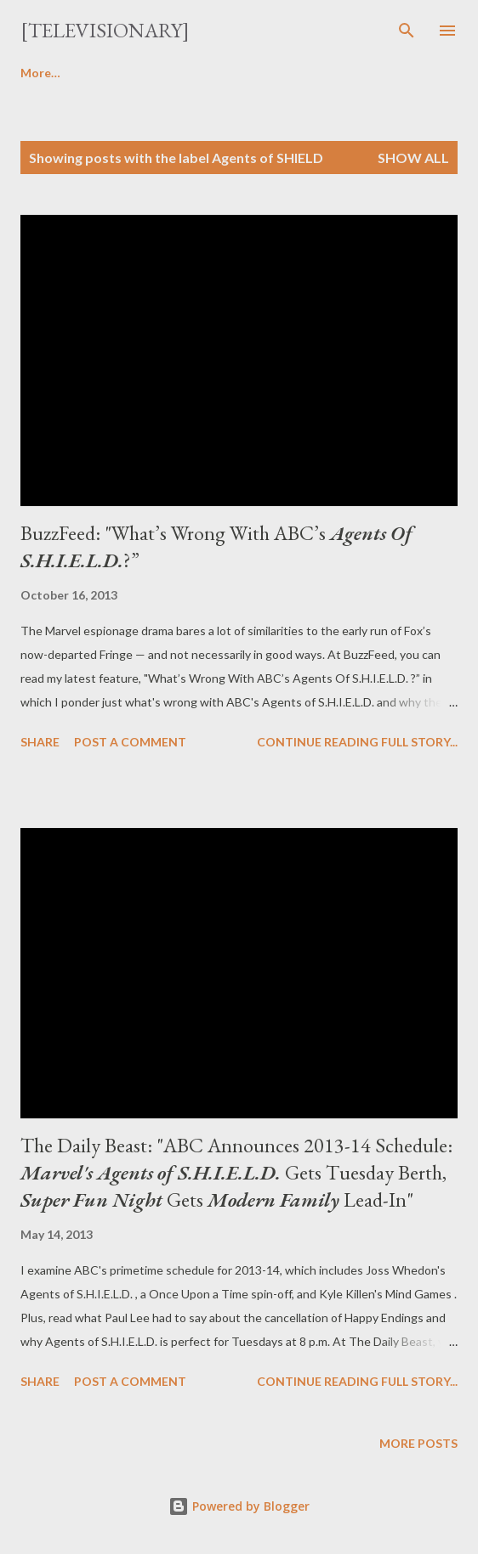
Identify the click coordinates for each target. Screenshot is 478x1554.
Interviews (217, 72)
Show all (413, 157)
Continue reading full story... (357, 742)
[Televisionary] (105, 30)
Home (37, 72)
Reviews (121, 72)
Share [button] (40, 742)
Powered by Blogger (239, 1506)
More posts (418, 1443)
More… (404, 72)
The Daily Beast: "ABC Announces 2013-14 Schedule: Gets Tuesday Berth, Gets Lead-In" (236, 1172)
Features (315, 72)
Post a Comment (130, 742)
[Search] (406, 30)
